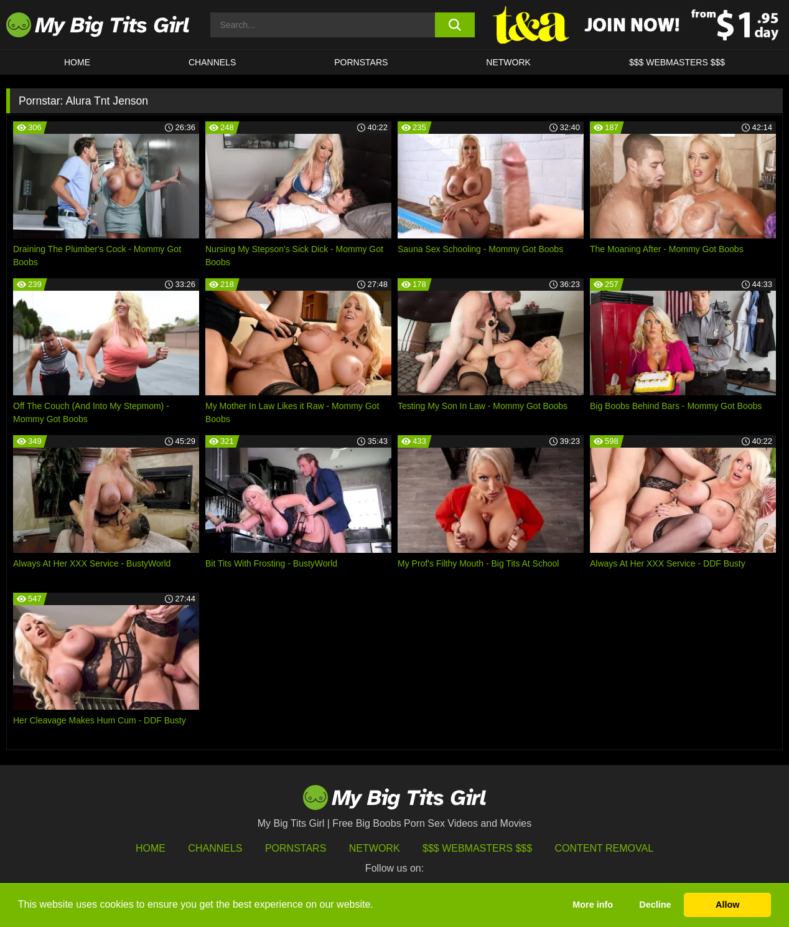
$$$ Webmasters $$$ (477, 848)
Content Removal (604, 848)
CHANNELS (212, 62)
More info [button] (592, 905)
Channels (215, 848)
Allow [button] (727, 905)
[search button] (455, 24)
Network (508, 62)
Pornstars (361, 62)
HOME (77, 62)
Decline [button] (655, 905)
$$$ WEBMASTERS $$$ (677, 62)
